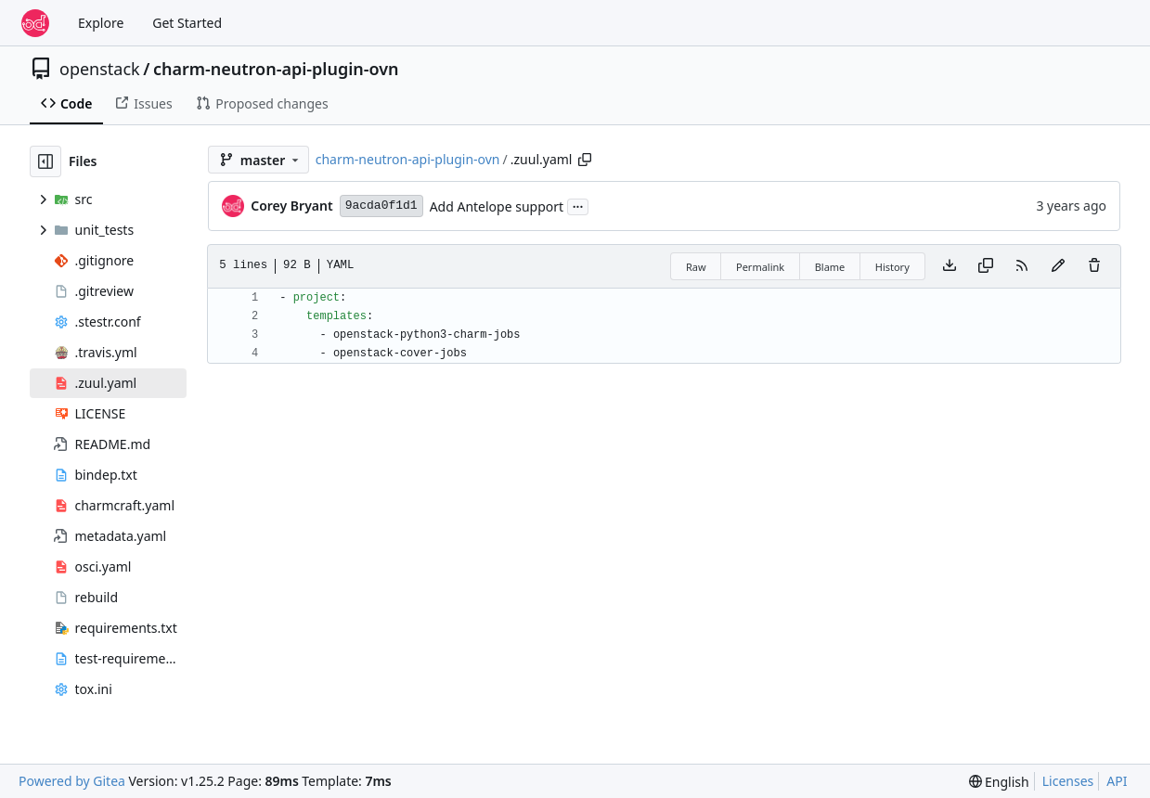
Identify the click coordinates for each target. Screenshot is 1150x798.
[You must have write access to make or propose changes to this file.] (1094, 266)
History (892, 267)
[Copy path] (584, 159)
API (1116, 781)
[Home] (35, 23)
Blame (830, 267)
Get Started (187, 23)
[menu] (999, 782)
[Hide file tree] (45, 161)
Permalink (760, 267)
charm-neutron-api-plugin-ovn (276, 68)
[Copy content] (986, 266)
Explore (100, 23)
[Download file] (949, 266)
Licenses (1068, 781)
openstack (99, 68)
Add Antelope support (496, 206)
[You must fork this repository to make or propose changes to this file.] (1058, 266)
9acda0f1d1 (381, 205)
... (578, 205)
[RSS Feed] (1022, 266)
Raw (696, 267)
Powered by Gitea (72, 781)
